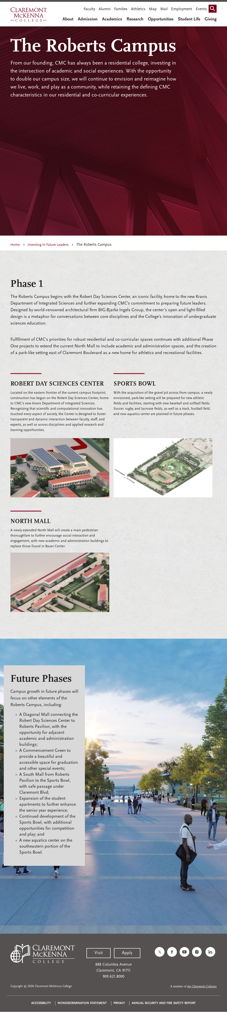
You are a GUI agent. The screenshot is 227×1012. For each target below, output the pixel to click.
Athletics (138, 9)
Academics (112, 19)
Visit (98, 953)
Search (213, 10)
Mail (164, 9)
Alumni (105, 9)
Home (15, 245)
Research (135, 19)
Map (153, 9)
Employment (181, 9)
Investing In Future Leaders (48, 245)
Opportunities (161, 19)
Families (120, 9)
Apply (127, 953)
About (68, 19)
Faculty (89, 9)
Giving (211, 19)
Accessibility (41, 1003)
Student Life (189, 19)
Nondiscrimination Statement (82, 1003)
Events (201, 9)
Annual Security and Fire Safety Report (164, 1003)
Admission (88, 19)
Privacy (119, 1003)
